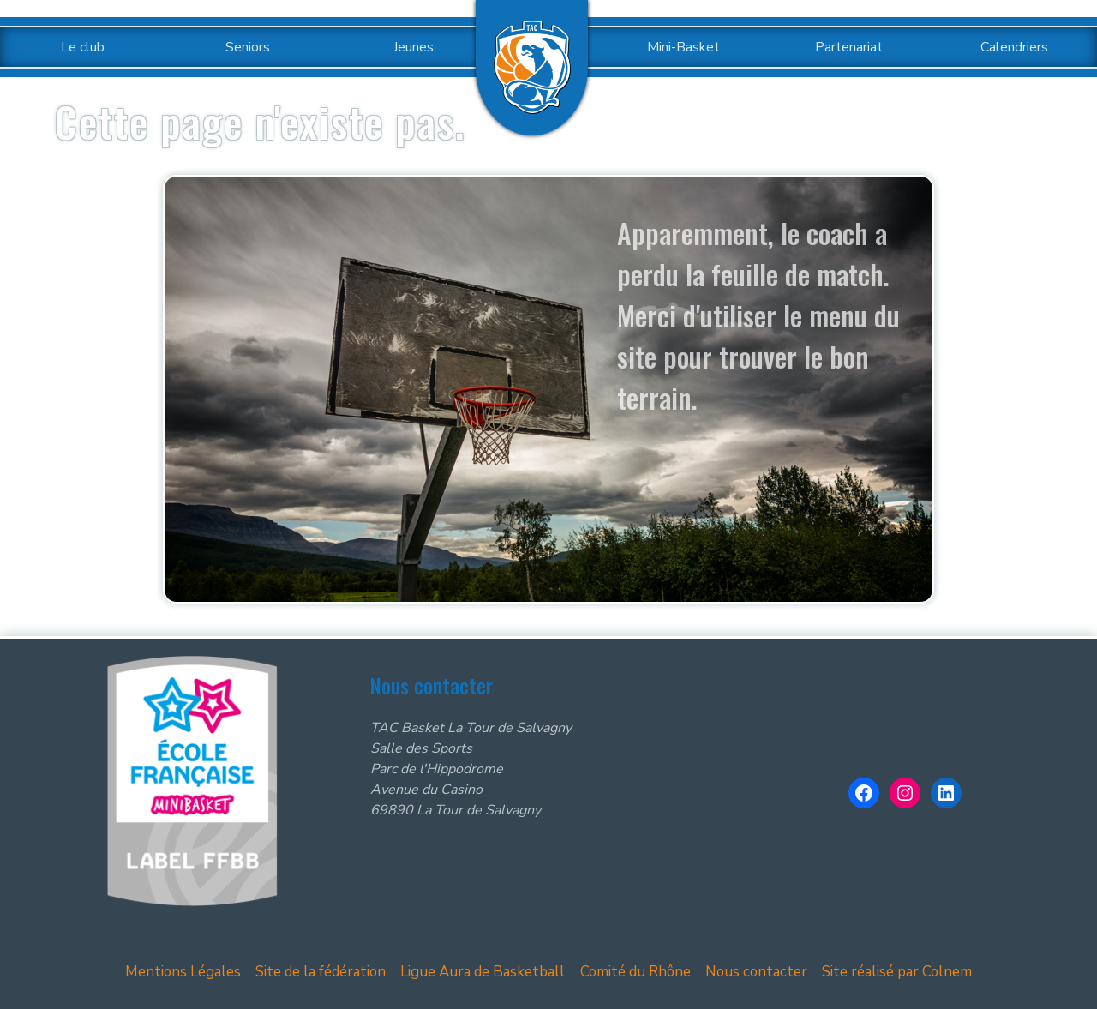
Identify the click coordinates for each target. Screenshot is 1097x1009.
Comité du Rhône (635, 971)
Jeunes (413, 47)
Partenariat (849, 47)
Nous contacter (754, 971)
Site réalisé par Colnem (891, 971)
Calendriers (1014, 47)
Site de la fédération (328, 971)
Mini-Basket (683, 47)
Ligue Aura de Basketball (487, 971)
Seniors (247, 47)
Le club (83, 47)
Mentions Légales (191, 971)
